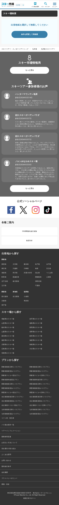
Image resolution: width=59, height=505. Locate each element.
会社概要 (5, 472)
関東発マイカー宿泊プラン (11, 375)
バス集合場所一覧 (8, 425)
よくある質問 (6, 454)
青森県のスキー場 (8, 319)
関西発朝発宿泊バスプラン (38, 388)
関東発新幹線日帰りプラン (38, 380)
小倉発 (26, 296)
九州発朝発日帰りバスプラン (12, 409)
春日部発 (16, 281)
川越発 (15, 268)
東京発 (4, 268)
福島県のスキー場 (35, 323)
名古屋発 (16, 296)
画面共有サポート (29, 498)
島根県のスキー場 (35, 344)
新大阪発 (5, 296)
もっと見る (29, 70)
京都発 (4, 301)
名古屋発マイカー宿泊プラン (12, 405)
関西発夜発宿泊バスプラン (11, 388)
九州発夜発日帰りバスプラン (39, 409)
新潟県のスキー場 (8, 336)
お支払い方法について (9, 442)
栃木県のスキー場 (8, 327)
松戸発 (37, 264)
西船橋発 (38, 277)
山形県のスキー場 (8, 323)
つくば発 (49, 273)
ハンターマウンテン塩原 (26, 94)
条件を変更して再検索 (29, 34)
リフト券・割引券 (8, 418)
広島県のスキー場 (8, 349)
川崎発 (26, 268)
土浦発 (48, 277)
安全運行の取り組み (9, 448)
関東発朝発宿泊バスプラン (11, 371)
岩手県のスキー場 (35, 319)
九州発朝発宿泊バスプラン (11, 414)
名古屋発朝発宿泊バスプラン (12, 401)
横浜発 (26, 264)
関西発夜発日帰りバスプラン (39, 384)
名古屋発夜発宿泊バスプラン (39, 401)
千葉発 (37, 285)
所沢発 (15, 273)
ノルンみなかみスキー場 (26, 161)
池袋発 (4, 273)
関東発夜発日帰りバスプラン (39, 367)
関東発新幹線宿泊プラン (10, 380)
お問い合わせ (6, 460)
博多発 (26, 301)
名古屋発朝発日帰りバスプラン (13, 397)
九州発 (34, 49)
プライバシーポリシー (9, 478)
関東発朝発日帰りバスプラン (12, 367)
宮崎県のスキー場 (8, 353)
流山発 (37, 273)
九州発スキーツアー (48, 49)
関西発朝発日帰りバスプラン (12, 384)
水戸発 (48, 264)
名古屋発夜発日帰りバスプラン (40, 397)
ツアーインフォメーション (11, 431)
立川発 (4, 285)
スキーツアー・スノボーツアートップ (15, 49)
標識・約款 (5, 484)
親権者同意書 (6, 436)
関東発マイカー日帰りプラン (39, 375)
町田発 (4, 277)
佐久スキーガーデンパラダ (27, 115)
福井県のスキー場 (8, 340)
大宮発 (15, 264)
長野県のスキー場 (35, 332)
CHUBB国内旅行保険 (29, 231)
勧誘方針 (29, 240)
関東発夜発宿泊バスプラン (38, 371)
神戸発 (4, 305)
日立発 (48, 268)
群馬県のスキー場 (35, 327)
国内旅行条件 (6, 466)
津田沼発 (38, 281)
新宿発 (4, 264)
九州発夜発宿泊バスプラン (38, 414)
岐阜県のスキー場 (35, 336)
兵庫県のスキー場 (8, 344)
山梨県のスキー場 (8, 332)
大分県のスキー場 (35, 349)
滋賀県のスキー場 (35, 340)
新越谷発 (16, 277)
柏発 (36, 268)
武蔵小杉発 (28, 273)
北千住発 (5, 281)
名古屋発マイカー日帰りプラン (40, 405)
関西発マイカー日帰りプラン (39, 392)
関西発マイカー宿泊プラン (11, 392)
